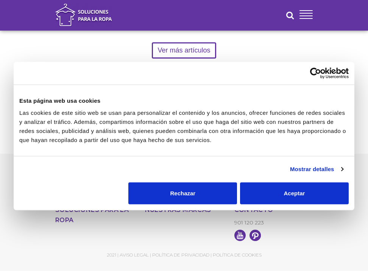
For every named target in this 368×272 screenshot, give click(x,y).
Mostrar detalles (312, 169)
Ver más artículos (183, 50)
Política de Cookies (237, 255)
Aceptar (294, 193)
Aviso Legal (134, 255)
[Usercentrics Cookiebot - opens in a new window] (315, 73)
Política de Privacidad (180, 255)
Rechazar (183, 193)
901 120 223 (249, 222)
